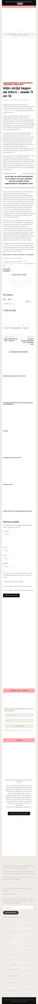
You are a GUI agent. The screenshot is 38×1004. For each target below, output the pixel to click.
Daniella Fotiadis (15, 879)
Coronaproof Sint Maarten (18, 967)
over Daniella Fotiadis (19, 813)
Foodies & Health (26, 83)
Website (5, 563)
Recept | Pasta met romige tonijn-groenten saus (17, 511)
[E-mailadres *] (19, 715)
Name (5, 547)
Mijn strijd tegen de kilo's (15, 328)
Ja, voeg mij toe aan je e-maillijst (13, 581)
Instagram (27, 280)
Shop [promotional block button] (20, 3)
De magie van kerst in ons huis (12, 457)
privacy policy (20, 873)
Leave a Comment (24, 100)
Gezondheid (8, 84)
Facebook (13, 284)
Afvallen (6, 328)
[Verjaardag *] (19, 721)
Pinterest (20, 284)
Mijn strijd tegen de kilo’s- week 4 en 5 (14, 376)
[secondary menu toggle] (3, 6)
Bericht (12, 303)
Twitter (27, 284)
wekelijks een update (9, 110)
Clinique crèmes (8, 484)
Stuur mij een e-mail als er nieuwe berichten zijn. (18, 590)
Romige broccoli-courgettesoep (21, 928)
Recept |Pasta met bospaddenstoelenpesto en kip (20, 961)
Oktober (5, 431)
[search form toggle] (32, 7)
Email (5, 555)
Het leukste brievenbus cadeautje (21, 974)
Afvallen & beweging (11, 83)
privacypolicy (22, 730)
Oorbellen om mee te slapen (19, 980)
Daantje (7, 100)
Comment (6, 531)
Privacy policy (23, 1001)
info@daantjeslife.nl (9, 894)
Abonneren (11, 913)
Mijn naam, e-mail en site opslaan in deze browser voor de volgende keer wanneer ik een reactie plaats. (18, 575)
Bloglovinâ (20, 287)
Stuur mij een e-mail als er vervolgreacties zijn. (18, 586)
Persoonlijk (18, 84)
